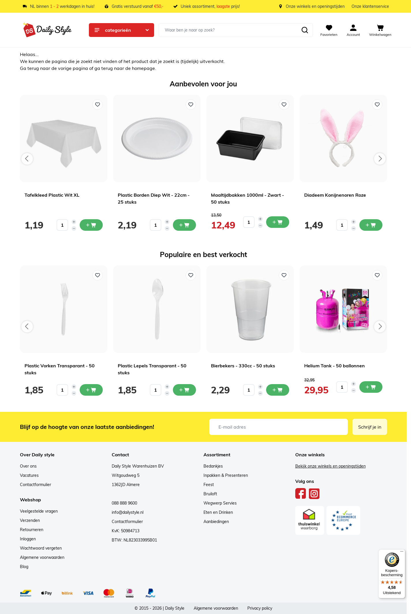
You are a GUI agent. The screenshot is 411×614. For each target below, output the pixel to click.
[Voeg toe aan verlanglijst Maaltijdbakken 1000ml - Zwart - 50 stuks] (284, 104)
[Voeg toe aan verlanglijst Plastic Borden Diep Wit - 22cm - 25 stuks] (191, 104)
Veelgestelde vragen (39, 511)
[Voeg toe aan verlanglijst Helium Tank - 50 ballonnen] (377, 275)
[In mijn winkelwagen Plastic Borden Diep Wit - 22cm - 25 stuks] (184, 225)
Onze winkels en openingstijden (315, 6)
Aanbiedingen (216, 521)
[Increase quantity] (74, 221)
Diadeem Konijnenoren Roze (335, 195)
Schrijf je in (369, 427)
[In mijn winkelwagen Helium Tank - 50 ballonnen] (370, 387)
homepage (143, 68)
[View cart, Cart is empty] (380, 30)
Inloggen (28, 539)
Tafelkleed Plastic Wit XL (52, 195)
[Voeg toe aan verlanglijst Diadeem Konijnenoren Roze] (377, 104)
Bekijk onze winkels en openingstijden (330, 466)
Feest (208, 484)
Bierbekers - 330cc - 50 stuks (243, 366)
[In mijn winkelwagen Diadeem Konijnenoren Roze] (370, 225)
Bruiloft (210, 493)
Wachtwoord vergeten (41, 548)
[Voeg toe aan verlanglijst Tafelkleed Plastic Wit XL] (97, 104)
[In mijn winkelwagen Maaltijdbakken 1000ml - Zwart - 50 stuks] (277, 222)
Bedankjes (213, 466)
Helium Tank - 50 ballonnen (334, 366)
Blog (24, 566)
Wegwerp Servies (220, 503)
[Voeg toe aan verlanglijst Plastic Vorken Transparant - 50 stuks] (97, 275)
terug (33, 68)
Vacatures (29, 475)
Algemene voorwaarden (42, 557)
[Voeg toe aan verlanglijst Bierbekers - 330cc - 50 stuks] (284, 275)
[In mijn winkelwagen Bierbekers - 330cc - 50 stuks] (277, 390)
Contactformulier (35, 484)
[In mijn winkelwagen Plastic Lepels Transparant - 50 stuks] (184, 390)
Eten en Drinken (218, 512)
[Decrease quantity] (74, 228)
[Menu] (401, 552)
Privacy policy (259, 608)
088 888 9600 (124, 503)
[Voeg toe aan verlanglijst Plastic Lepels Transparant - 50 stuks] (191, 275)
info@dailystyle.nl (127, 512)
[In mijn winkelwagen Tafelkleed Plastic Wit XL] (91, 225)
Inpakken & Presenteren (225, 475)
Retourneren (31, 529)
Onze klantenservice (370, 6)
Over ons (28, 466)
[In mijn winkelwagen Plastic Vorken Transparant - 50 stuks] (91, 390)
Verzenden (30, 520)
